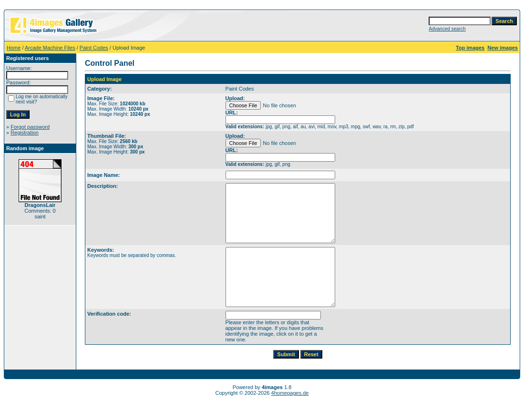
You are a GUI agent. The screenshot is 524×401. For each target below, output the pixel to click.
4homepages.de (290, 393)
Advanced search (447, 28)
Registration (24, 132)
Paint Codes (94, 48)
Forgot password (30, 127)
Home (14, 48)
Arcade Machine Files (50, 48)
